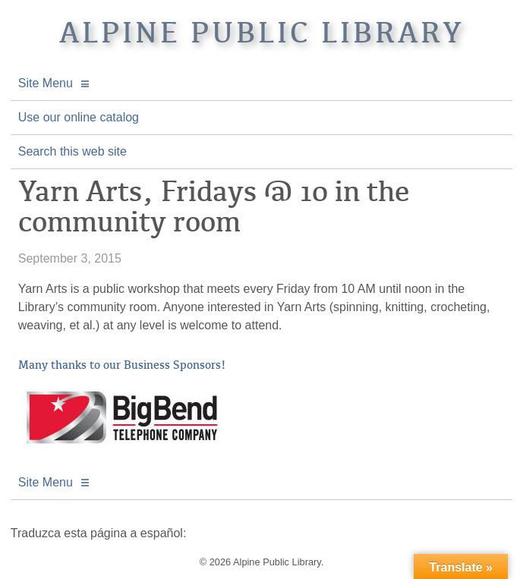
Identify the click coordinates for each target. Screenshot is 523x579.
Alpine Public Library (262, 33)
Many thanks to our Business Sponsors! (122, 365)
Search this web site (72, 151)
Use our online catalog (78, 117)
